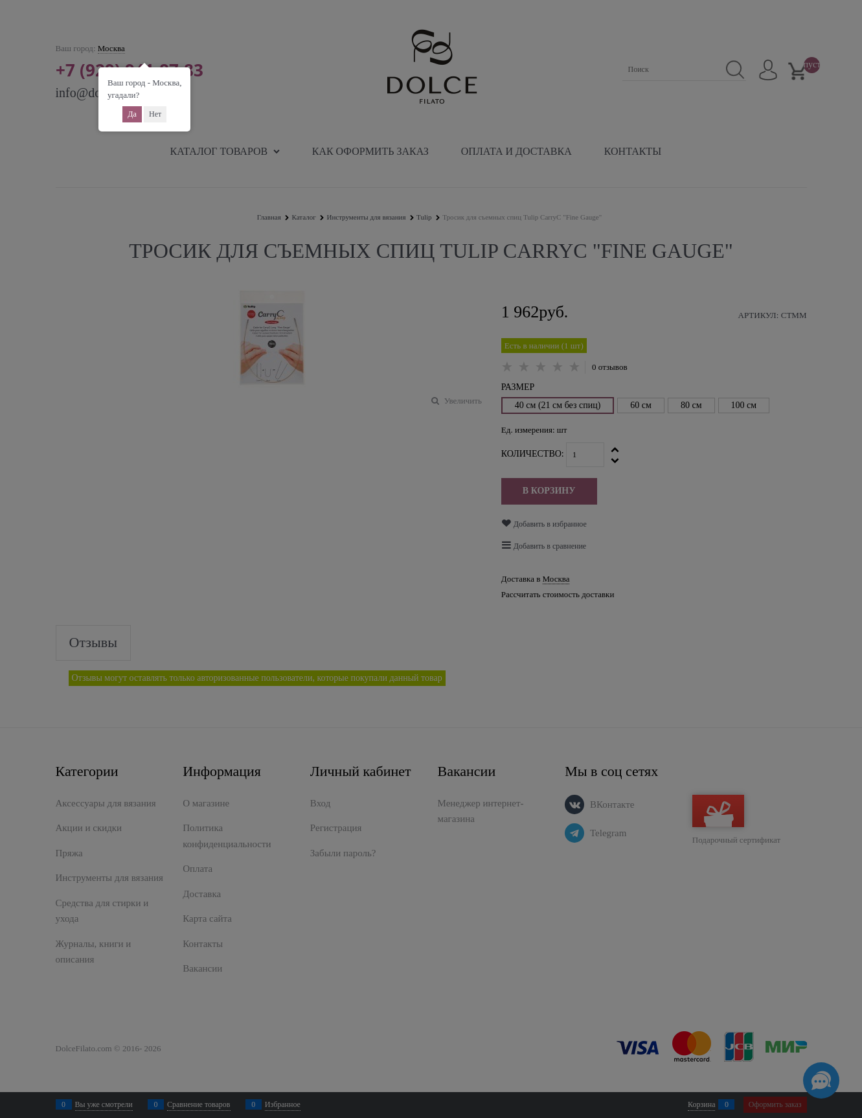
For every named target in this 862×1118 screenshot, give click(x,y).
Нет (155, 114)
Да (132, 114)
